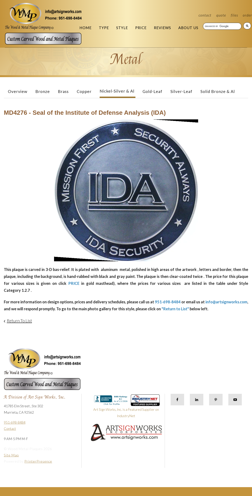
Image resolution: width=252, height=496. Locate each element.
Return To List (19, 320)
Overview (17, 91)
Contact (205, 15)
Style (122, 27)
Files (234, 15)
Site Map (11, 455)
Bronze (42, 91)
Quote (221, 15)
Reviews (162, 27)
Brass (63, 91)
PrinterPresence (38, 461)
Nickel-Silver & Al (117, 91)
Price (141, 27)
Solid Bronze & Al (217, 91)
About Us (188, 27)
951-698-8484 (14, 422)
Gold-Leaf (152, 91)
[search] (222, 26)
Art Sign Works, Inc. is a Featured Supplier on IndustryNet (126, 407)
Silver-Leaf (181, 91)
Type (104, 27)
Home (85, 27)
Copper (84, 91)
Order (247, 15)
